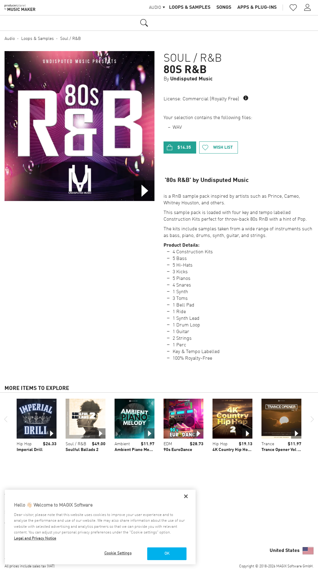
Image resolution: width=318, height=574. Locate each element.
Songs (223, 7)
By (188, 79)
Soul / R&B (70, 39)
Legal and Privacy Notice (35, 538)
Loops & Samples (189, 7)
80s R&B (185, 70)
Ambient (122, 444)
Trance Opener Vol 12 (281, 450)
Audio (10, 39)
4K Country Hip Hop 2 (233, 450)
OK (166, 554)
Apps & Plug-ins (257, 7)
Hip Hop (24, 444)
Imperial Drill (30, 450)
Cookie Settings (117, 553)
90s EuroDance (178, 450)
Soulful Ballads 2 (82, 450)
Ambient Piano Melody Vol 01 (142, 450)
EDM (168, 444)
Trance (267, 444)
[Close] (186, 496)
